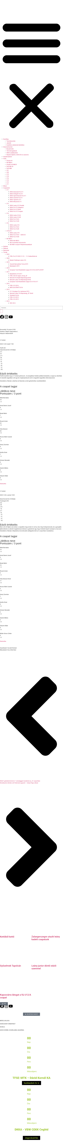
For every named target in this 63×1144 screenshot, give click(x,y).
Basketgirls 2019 (14, 266)
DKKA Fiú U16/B (14, 229)
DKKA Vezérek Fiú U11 (16, 197)
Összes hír (9, 160)
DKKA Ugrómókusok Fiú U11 (18, 196)
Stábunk (5, 248)
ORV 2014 (12, 303)
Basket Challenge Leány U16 (18, 260)
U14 (7, 180)
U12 (7, 182)
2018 (7, 268)
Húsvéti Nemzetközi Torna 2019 (19, 264)
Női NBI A (9, 238)
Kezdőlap (6, 139)
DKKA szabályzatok (12, 153)
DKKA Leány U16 (14, 225)
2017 (7, 272)
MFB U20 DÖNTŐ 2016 (16, 287)
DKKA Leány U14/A (15, 215)
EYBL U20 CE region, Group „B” (18, 276)
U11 (7, 184)
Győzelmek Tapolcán (10, 965)
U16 (7, 178)
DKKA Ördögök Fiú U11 (16, 194)
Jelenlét (8, 143)
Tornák (5, 252)
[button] (31, 74)
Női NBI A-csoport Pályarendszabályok (21, 244)
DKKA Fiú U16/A (14, 227)
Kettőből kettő (7, 936)
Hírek (4, 158)
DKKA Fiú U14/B (14, 221)
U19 (7, 174)
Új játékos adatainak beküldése (15, 145)
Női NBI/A (9, 162)
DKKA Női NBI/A (14, 240)
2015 (7, 289)
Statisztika (3, 483)
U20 (7, 172)
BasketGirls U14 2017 (16, 274)
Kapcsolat (6, 250)
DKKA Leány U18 (14, 233)
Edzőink (5, 246)
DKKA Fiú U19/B (14, 237)
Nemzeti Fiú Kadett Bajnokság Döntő (20, 277)
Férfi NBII (9, 168)
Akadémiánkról (7, 156)
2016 (7, 283)
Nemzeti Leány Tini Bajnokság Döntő (20, 279)
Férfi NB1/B (9, 166)
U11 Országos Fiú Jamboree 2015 (19, 291)
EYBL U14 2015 (14, 297)
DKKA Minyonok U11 (16, 201)
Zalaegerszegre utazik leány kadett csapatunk (45, 938)
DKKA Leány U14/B (15, 217)
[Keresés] (1, 311)
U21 (7, 170)
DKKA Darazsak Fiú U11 (16, 192)
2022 (7, 254)
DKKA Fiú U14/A (14, 219)
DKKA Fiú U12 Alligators (17, 207)
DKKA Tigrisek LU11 (15, 199)
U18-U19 (8, 231)
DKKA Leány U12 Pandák (17, 205)
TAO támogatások (11, 151)
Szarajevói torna (14, 295)
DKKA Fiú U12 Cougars (16, 211)
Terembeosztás (10, 141)
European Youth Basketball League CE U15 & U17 (24, 281)
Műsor (5, 186)
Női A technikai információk (18, 242)
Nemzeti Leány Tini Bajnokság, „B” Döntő (21, 293)
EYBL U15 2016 (14, 285)
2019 (7, 262)
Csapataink (6, 188)
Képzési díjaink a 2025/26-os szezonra (17, 155)
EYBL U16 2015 (14, 299)
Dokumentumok (7, 147)
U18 (7, 176)
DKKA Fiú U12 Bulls (15, 209)
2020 (7, 258)
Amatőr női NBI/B (11, 164)
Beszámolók (10, 149)
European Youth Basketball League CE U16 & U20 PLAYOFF (27, 270)
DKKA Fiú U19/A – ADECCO (18, 235)
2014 (7, 301)
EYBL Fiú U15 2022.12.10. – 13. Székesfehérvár (23, 256)
